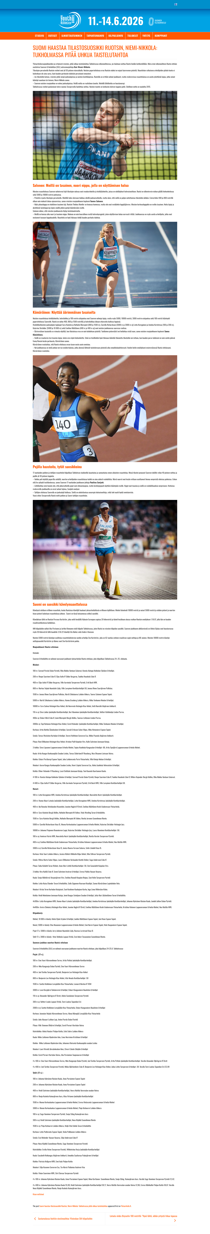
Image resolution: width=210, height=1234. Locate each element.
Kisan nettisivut (38, 1194)
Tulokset (132, 35)
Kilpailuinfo (115, 35)
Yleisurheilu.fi (126, 1205)
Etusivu (39, 35)
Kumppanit (161, 35)
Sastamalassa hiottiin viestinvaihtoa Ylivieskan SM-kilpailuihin (62, 1218)
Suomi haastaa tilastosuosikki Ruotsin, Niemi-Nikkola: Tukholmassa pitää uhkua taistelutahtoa (73, 1205)
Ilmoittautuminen (72, 35)
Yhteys (146, 35)
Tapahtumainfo (95, 35)
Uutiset (52, 35)
